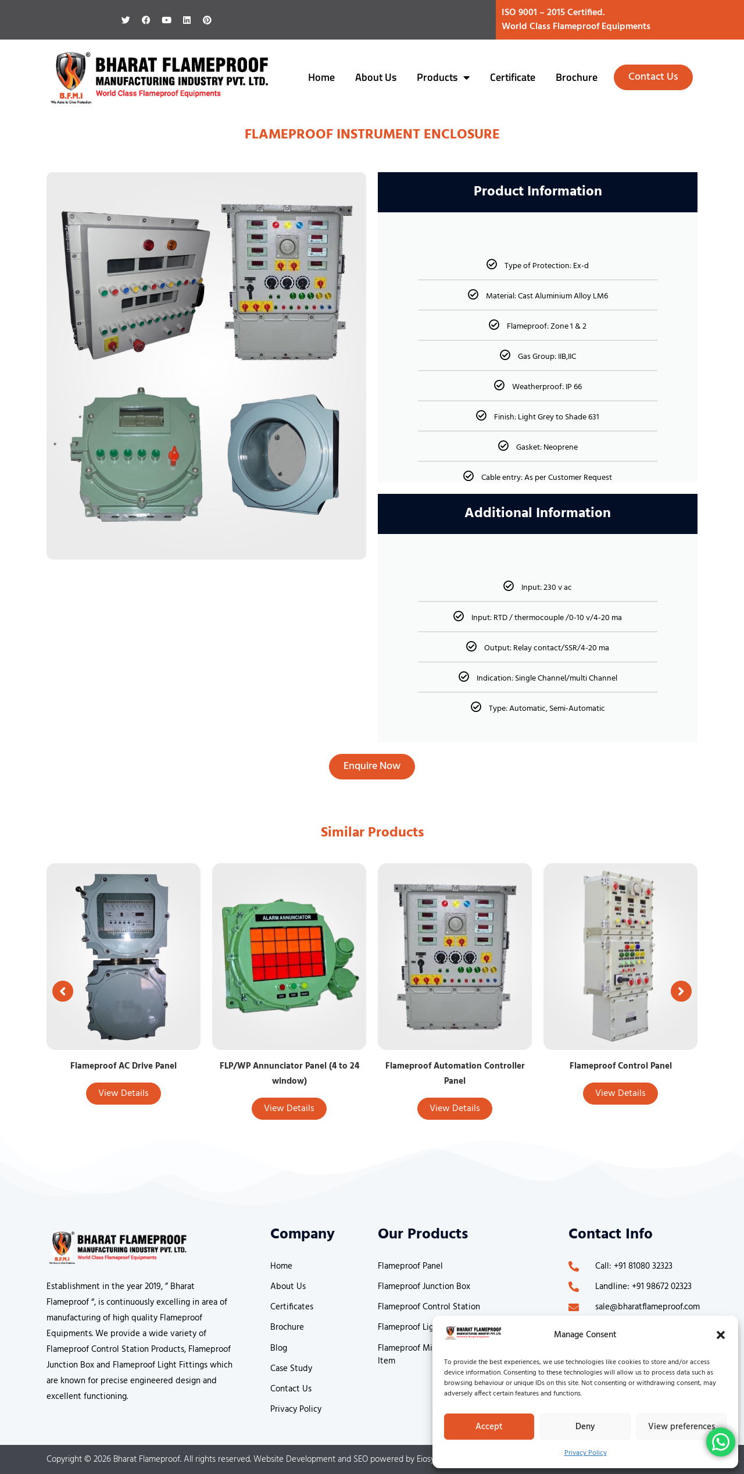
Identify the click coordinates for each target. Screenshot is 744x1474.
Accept (489, 1427)
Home (321, 77)
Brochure (577, 77)
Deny (585, 1427)
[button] (721, 1335)
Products (443, 77)
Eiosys (427, 1459)
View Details (123, 1093)
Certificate (512, 77)
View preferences (681, 1427)
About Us (375, 77)
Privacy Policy (585, 1453)
